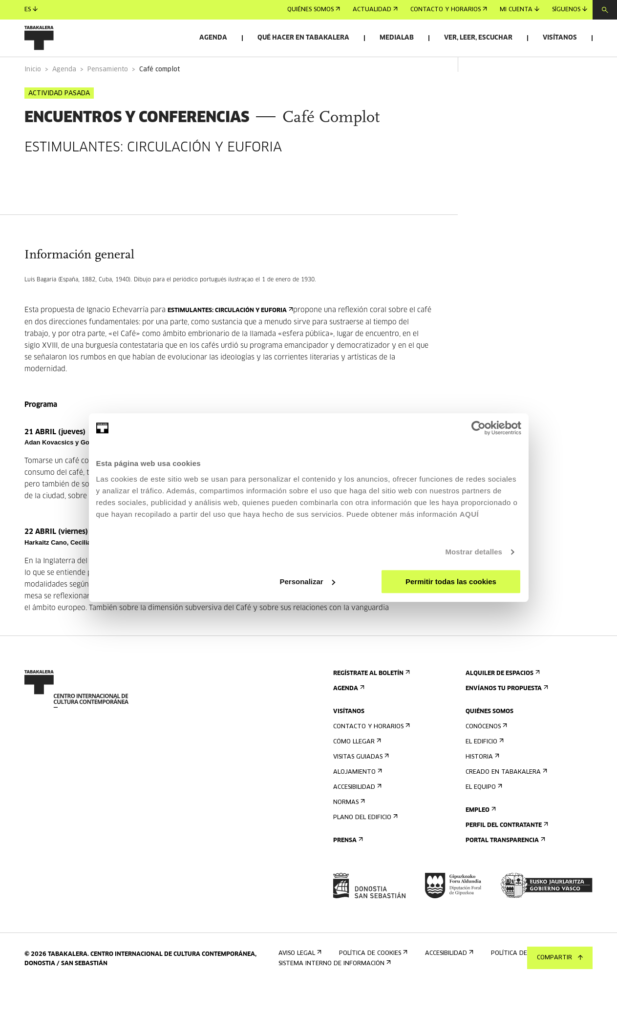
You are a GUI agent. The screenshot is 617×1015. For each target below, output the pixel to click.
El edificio (484, 769)
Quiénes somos (313, 10)
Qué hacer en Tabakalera (303, 38)
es (31, 9)
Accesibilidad (356, 814)
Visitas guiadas (360, 784)
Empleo (480, 837)
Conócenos (485, 754)
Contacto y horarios (448, 10)
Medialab (397, 38)
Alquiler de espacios (502, 701)
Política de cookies (372, 980)
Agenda (213, 38)
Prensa (347, 868)
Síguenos (569, 9)
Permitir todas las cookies (450, 581)
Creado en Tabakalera (505, 799)
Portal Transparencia (504, 868)
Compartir (560, 958)
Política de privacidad (530, 980)
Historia (481, 784)
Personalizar (307, 581)
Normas (348, 829)
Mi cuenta (519, 9)
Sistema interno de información (333, 991)
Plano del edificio (364, 845)
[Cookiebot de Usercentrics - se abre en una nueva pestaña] (478, 428)
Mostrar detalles (473, 552)
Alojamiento (356, 799)
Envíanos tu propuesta (506, 716)
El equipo (483, 814)
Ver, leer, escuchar (478, 38)
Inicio (32, 97)
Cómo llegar (356, 769)
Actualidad (375, 10)
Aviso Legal (298, 980)
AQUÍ (469, 514)
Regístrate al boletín (370, 701)
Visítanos (560, 38)
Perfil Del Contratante (506, 852)
